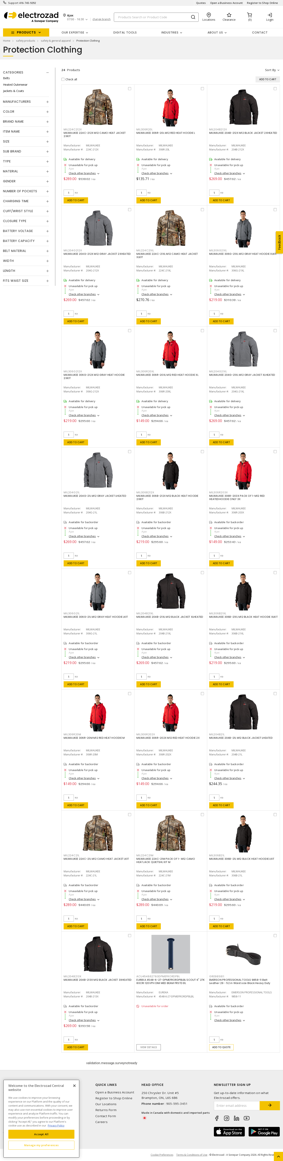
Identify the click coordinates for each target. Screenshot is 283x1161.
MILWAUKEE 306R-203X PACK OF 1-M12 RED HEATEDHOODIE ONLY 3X (237, 497)
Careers (101, 1122)
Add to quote (221, 1047)
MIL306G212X (73, 371)
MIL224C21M (144, 855)
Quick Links (106, 1085)
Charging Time (16, 201)
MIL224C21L (71, 855)
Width (8, 261)
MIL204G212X (73, 250)
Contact (260, 32)
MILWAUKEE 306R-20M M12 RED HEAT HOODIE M (94, 738)
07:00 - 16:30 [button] (75, 19)
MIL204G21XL (218, 371)
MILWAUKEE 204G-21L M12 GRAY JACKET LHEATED (95, 496)
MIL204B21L (217, 734)
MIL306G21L (72, 613)
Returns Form (105, 1110)
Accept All (41, 1134)
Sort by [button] (270, 70)
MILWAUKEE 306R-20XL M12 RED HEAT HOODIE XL (167, 375)
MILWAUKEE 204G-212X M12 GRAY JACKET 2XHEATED (97, 254)
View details (148, 1047)
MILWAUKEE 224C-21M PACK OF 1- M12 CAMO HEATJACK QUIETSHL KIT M (165, 860)
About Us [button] (215, 32)
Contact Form (105, 1116)
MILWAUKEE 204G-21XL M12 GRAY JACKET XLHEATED (242, 375)
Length (9, 271)
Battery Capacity (19, 241)
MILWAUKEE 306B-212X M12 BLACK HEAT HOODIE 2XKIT (167, 497)
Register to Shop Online (262, 3)
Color (8, 111)
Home (6, 40)
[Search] (156, 17)
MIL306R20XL (145, 371)
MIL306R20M (72, 734)
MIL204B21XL (144, 613)
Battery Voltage (18, 231)
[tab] (26, 72)
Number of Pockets (20, 191)
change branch (102, 19)
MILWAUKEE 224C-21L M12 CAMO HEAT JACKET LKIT (96, 859)
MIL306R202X (145, 734)
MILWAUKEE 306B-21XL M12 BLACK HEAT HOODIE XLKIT (243, 617)
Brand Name (13, 121)
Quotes (201, 3)
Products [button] (26, 32)
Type (7, 161)
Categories (13, 72)
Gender (9, 181)
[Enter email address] (237, 1105)
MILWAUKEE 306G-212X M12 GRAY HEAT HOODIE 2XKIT (94, 376)
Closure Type (14, 221)
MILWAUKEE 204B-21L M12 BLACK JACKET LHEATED (241, 738)
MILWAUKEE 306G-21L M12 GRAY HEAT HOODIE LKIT (96, 617)
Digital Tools (125, 32)
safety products (25, 40)
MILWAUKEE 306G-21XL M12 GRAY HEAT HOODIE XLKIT (243, 254)
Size (6, 141)
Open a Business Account (226, 3)
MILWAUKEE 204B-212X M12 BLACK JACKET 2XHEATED (243, 133)
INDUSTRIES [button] (170, 32)
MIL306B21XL (217, 613)
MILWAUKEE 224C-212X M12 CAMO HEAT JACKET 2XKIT (95, 134)
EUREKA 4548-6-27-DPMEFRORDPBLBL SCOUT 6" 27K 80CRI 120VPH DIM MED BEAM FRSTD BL (170, 981)
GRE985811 (216, 976)
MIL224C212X (73, 129)
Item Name (11, 131)
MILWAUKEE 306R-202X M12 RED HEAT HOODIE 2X (168, 738)
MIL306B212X (145, 492)
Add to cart (76, 200)
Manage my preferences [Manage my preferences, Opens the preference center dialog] (41, 1145)
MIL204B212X (218, 129)
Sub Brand (12, 151)
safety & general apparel (56, 40)
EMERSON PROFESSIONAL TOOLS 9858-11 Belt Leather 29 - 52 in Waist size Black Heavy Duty (239, 981)
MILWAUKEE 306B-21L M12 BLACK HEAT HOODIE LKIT (241, 859)
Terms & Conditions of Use (191, 1155)
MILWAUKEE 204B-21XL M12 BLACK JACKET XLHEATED (169, 617)
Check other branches (82, 173)
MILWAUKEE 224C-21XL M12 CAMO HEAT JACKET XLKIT (167, 255)
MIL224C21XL (145, 250)
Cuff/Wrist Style (18, 211)
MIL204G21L (72, 492)
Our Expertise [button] (73, 32)
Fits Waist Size (15, 281)
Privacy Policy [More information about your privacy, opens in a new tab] (56, 1125)
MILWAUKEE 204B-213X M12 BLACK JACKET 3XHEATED (98, 980)
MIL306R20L (144, 129)
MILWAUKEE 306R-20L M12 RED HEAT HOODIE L (165, 133)
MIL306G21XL (218, 250)
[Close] (74, 1085)
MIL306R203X (218, 492)
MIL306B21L (217, 855)
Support (13, 3)
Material (10, 171)
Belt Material (14, 251)
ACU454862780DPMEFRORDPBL (158, 976)
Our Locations (105, 1104)
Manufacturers (17, 101)
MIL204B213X (72, 976)
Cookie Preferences (162, 1155)
